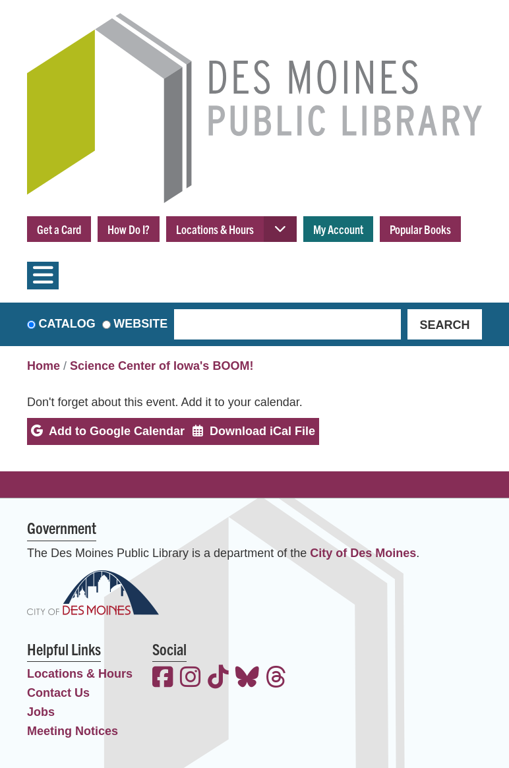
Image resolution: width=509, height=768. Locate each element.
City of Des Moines (363, 553)
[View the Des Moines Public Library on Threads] (276, 678)
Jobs (41, 712)
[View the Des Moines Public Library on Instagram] (190, 678)
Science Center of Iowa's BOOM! (161, 365)
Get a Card (59, 229)
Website (140, 323)
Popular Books (420, 229)
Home (43, 365)
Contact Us (58, 692)
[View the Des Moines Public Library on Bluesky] (247, 678)
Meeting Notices (72, 731)
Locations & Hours (215, 229)
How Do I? (128, 229)
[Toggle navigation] (43, 275)
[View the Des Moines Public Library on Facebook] (162, 678)
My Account (338, 229)
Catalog (67, 323)
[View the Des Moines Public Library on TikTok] (218, 678)
